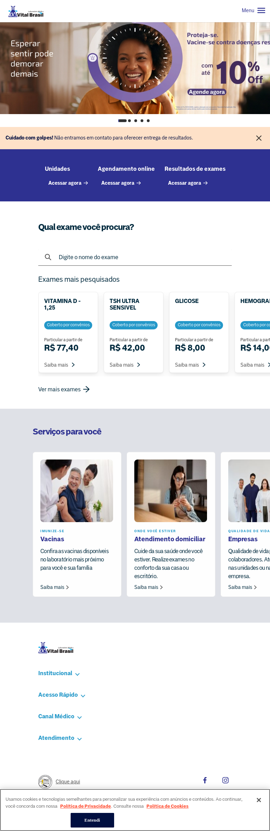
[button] (101, 673)
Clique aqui (68, 781)
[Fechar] (258, 138)
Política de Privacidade (85, 814)
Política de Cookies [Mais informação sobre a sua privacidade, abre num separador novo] (167, 814)
